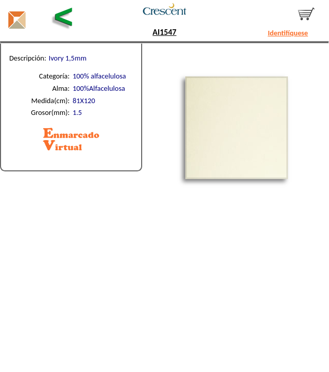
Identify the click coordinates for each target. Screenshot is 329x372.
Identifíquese (288, 33)
